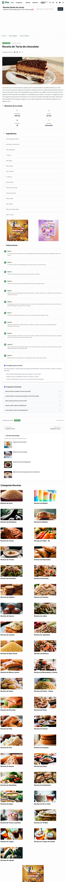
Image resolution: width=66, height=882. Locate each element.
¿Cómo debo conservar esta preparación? (33, 410)
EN (50, 2)
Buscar (60, 9)
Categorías (19, 2)
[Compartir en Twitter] (17, 52)
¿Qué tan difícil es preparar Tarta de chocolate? (33, 391)
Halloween (35, 2)
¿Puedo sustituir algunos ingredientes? (33, 405)
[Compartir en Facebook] (14, 52)
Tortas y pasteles (13, 35)
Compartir (17, 420)
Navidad (28, 2)
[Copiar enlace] (22, 52)
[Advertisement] (33, 23)
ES (53, 2)
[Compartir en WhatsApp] (19, 52)
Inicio (12, 2)
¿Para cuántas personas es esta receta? (33, 400)
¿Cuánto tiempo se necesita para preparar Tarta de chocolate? (33, 396)
